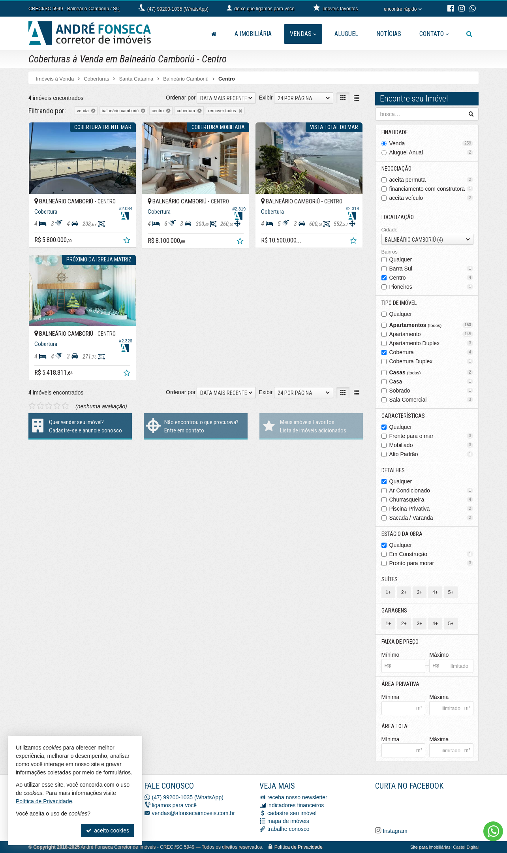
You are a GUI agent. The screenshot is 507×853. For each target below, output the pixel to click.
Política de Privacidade (298, 847)
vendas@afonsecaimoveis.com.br (193, 813)
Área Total (395, 726)
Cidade (389, 230)
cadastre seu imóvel (292, 813)
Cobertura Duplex (431, 361)
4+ (435, 592)
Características (403, 416)
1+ (388, 592)
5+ (451, 592)
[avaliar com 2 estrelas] (40, 406)
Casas (431, 372)
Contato (434, 34)
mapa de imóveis (288, 821)
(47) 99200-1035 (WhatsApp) (177, 9)
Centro (431, 277)
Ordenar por (180, 97)
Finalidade (394, 132)
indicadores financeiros (295, 805)
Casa (431, 381)
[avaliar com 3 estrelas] (49, 406)
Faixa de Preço (400, 642)
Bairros (389, 252)
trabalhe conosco (288, 829)
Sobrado (431, 390)
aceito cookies (107, 830)
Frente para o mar (431, 436)
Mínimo (390, 655)
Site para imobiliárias (430, 847)
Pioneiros (431, 287)
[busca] (469, 34)
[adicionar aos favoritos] (127, 241)
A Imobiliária (253, 34)
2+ (404, 592)
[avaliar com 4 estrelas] (57, 406)
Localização (397, 217)
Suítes (389, 579)
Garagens (394, 610)
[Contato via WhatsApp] (493, 831)
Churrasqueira (431, 499)
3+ (419, 592)
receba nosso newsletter (297, 797)
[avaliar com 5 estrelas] (65, 406)
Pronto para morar (431, 563)
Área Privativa (400, 684)
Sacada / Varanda (431, 518)
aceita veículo (431, 198)
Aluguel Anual (431, 152)
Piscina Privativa (431, 508)
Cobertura (431, 352)
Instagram (394, 831)
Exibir (265, 97)
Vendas (303, 34)
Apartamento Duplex (431, 343)
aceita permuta (431, 180)
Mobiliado (431, 445)
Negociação (396, 168)
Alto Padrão (431, 454)
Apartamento (431, 334)
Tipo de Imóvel (399, 303)
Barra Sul (431, 268)
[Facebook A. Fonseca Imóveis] (434, 807)
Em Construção (431, 554)
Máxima (439, 697)
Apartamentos (431, 325)
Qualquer (400, 259)
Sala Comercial (431, 399)
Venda (431, 143)
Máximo (439, 655)
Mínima (390, 697)
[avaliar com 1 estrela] (32, 406)
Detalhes (393, 470)
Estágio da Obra (401, 534)
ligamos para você (174, 805)
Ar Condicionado (431, 490)
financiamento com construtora (431, 189)
